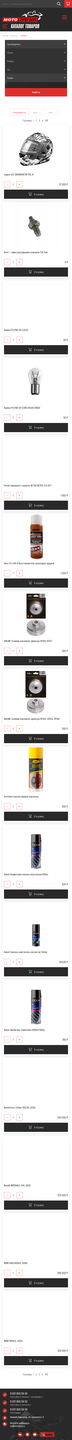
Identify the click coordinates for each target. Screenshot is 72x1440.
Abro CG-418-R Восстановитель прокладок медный (29, 563)
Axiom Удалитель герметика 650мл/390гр (24, 1029)
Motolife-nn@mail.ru (19, 1423)
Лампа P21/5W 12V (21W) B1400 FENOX (22, 407)
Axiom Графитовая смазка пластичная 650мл (26, 874)
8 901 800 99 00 (18, 1393)
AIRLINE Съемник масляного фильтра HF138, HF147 (28, 640)
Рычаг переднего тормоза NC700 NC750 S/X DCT (28, 485)
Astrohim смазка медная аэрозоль (21, 796)
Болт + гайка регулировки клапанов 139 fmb (26, 252)
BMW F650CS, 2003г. (13, 1340)
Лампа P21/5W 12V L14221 (16, 329)
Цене (35, 112)
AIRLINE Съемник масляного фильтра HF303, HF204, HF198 (31, 718)
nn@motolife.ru (17, 1426)
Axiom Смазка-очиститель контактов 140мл (25, 952)
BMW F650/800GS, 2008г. (16, 1263)
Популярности (19, 112)
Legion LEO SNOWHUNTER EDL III (18, 174)
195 (46, 120)
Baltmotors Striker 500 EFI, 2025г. (20, 1107)
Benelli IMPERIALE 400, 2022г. (17, 1185)
